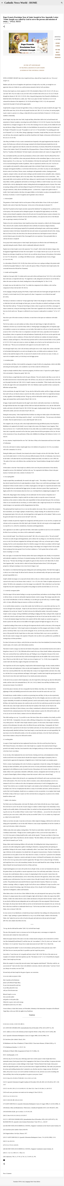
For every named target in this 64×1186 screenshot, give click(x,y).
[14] (4, 373)
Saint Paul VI (6, 209)
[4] (23, 152)
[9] (18, 238)
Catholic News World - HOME (20, 2)
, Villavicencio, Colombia (21, 1107)
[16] (24, 458)
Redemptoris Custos (23, 1035)
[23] (8, 711)
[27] (22, 941)
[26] (14, 941)
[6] (37, 187)
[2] (20, 149)
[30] (23, 968)
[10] (43, 245)
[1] (8, 80)
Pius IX (51, 146)
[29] (50, 956)
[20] (40, 584)
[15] (6, 436)
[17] (33, 472)
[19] (48, 563)
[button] (4, 27)
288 (43, 1082)
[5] (60, 152)
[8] (25, 219)
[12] (8, 320)
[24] (42, 804)
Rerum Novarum (10, 746)
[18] (58, 491)
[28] (4, 950)
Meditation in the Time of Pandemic (14, 1043)
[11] (20, 294)
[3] (50, 149)
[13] (48, 366)
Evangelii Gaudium (24, 1082)
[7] (51, 205)
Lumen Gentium (54, 1125)
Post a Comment (7, 1173)
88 (40, 1082)
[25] (18, 817)
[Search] (62, 3)
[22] (54, 691)
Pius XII (29, 149)
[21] (22, 685)
